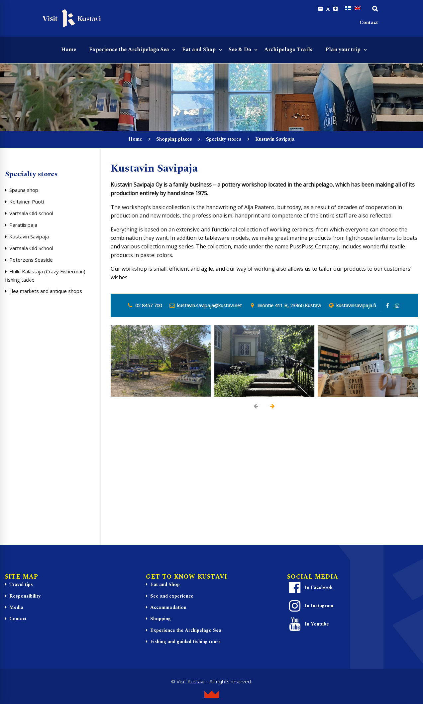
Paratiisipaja (23, 225)
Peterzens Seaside (31, 260)
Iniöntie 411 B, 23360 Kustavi (289, 306)
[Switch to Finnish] (348, 9)
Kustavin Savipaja (29, 237)
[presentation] (256, 407)
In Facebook (310, 588)
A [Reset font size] (327, 9)
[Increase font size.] (335, 9)
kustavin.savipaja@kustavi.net (209, 306)
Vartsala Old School (31, 249)
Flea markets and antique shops (45, 292)
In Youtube (308, 625)
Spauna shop (23, 191)
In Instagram (310, 607)
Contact (369, 23)
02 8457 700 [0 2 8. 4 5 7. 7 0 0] (148, 306)
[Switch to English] (357, 9)
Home (135, 140)
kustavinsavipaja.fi (356, 306)
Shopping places (174, 140)
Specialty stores (223, 140)
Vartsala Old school (31, 214)
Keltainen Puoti (26, 202)
